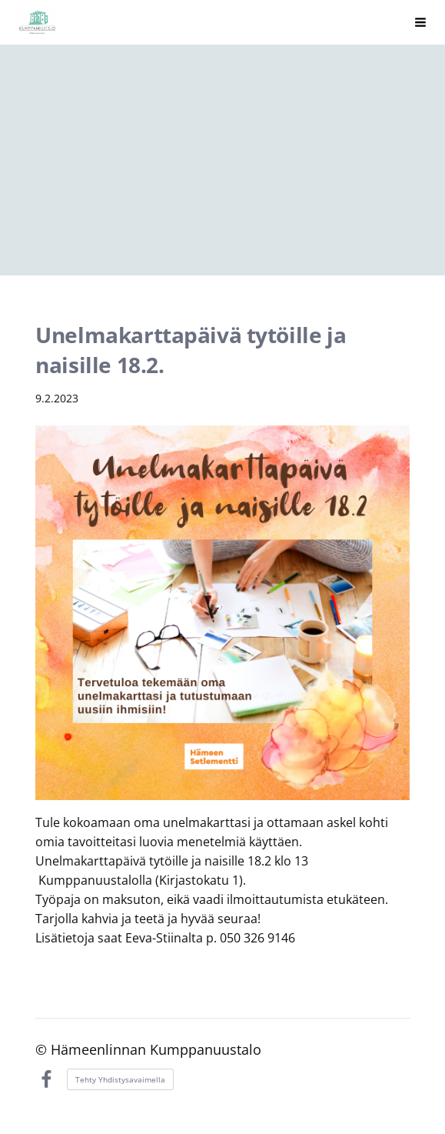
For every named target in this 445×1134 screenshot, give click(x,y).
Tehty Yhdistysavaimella (120, 1079)
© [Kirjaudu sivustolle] (43, 1049)
